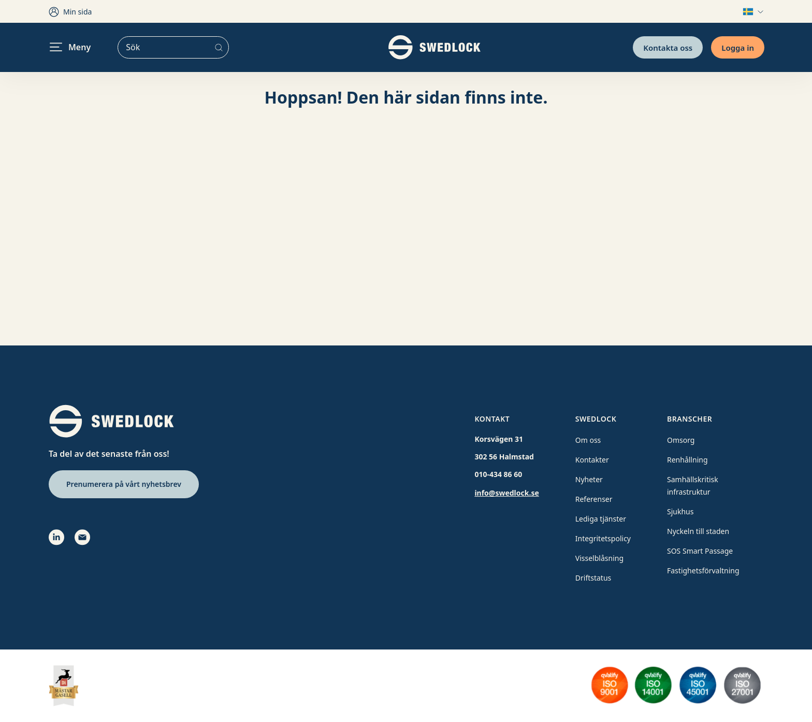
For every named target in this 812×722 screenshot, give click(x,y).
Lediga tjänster (600, 519)
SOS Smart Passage (700, 551)
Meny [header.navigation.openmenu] (70, 47)
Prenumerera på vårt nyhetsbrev (123, 484)
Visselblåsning (599, 558)
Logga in (737, 47)
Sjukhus (680, 511)
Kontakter (592, 460)
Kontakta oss (667, 47)
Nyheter (589, 479)
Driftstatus (593, 578)
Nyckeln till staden (698, 531)
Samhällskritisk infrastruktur (692, 485)
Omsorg (680, 440)
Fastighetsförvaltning (703, 570)
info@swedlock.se (506, 493)
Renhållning (687, 460)
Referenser (594, 499)
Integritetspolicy (603, 538)
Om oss (588, 440)
